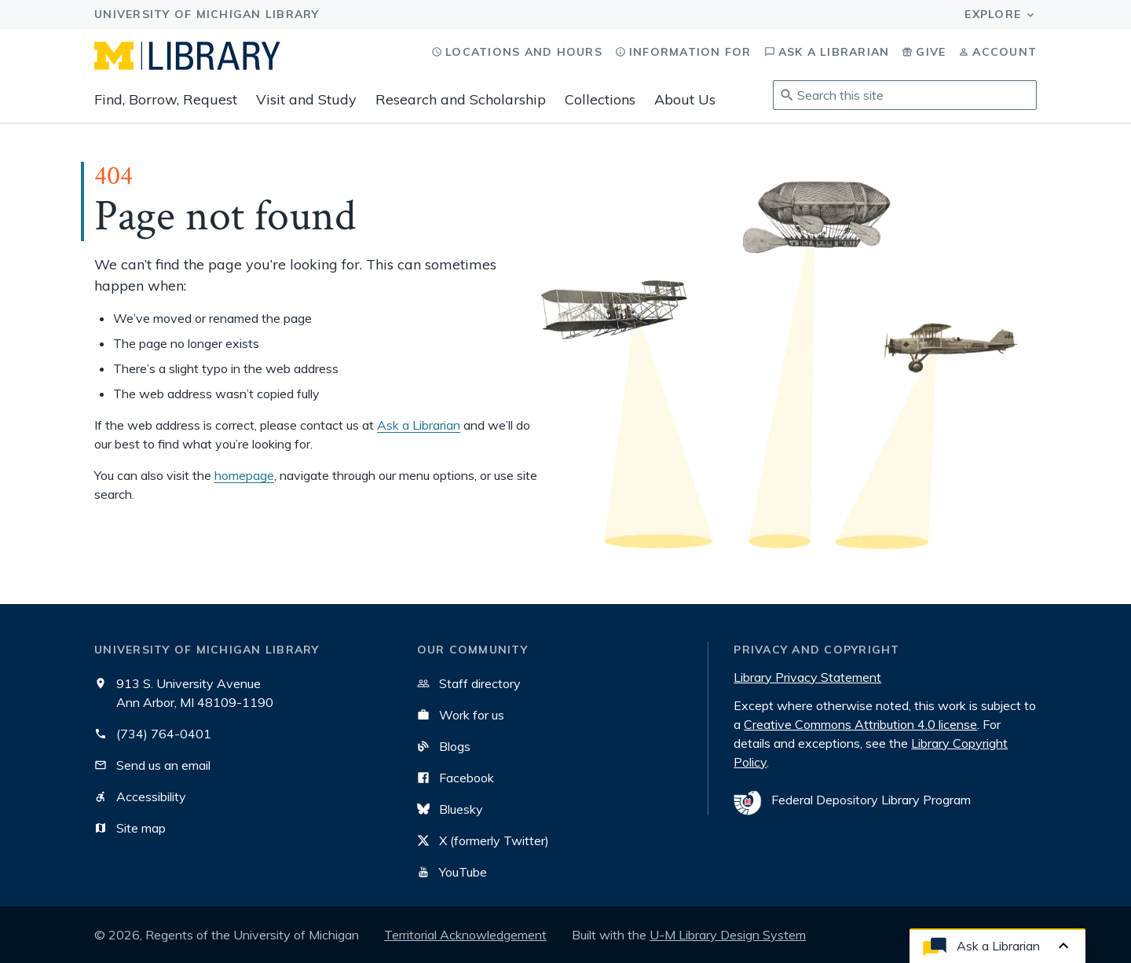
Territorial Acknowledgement (465, 935)
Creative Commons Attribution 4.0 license (860, 724)
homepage (244, 475)
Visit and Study (306, 99)
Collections (600, 99)
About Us (685, 99)
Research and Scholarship (460, 99)
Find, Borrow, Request (165, 99)
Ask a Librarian (418, 425)
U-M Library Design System (728, 935)
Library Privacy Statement (807, 677)
